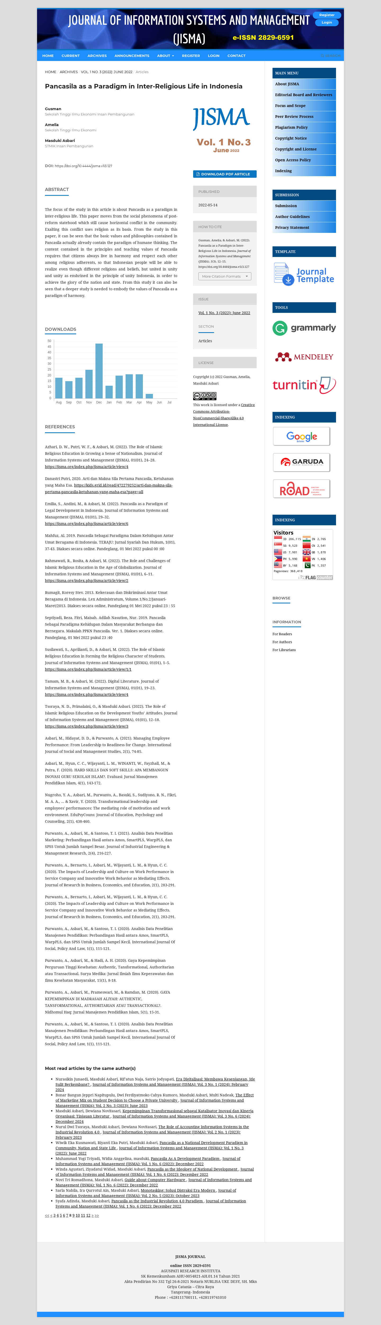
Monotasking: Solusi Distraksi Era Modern (178, 1190)
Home (48, 56)
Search (331, 56)
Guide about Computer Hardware (155, 1179)
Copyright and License (296, 149)
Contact (237, 56)
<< (47, 1215)
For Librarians (284, 649)
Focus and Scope (290, 105)
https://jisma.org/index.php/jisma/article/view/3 (86, 726)
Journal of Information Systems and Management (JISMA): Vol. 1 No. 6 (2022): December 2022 (148, 1161)
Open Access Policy (293, 159)
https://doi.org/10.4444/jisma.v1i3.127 (83, 166)
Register (191, 56)
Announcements (132, 56)
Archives (97, 56)
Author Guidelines (292, 216)
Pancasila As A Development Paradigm (185, 1158)
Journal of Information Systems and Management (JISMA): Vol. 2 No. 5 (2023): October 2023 (146, 1193)
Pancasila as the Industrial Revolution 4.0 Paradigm (157, 1200)
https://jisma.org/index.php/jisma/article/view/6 (86, 523)
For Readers (282, 634)
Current (71, 56)
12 (88, 1215)
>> (97, 1215)
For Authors (282, 641)
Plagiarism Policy (291, 127)
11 (83, 1215)
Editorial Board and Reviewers (303, 94)
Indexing (283, 170)
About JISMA (287, 83)
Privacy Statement (292, 227)
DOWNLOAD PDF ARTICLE (225, 174)
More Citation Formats (221, 276)
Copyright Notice (291, 138)
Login (214, 56)
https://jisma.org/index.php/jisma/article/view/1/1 (88, 669)
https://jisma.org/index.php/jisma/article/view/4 (86, 466)
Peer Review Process (294, 116)
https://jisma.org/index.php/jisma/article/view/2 (86, 580)
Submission (286, 205)
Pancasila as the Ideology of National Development (192, 1169)
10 (78, 1215)
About (164, 56)
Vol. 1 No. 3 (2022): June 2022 (106, 72)
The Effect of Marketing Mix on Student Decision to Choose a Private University (155, 1097)
